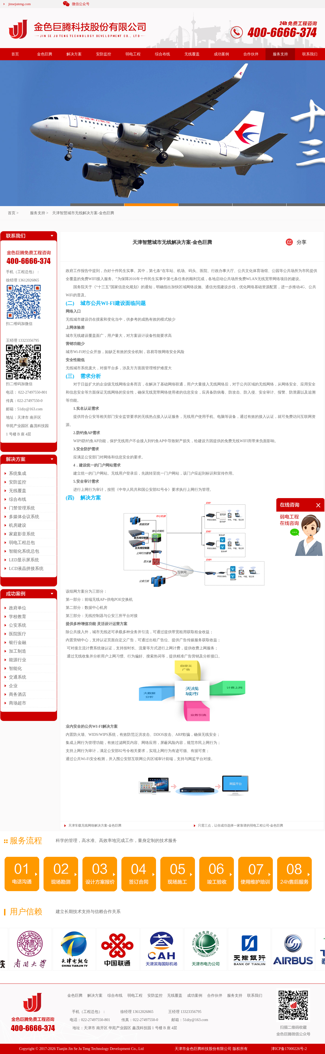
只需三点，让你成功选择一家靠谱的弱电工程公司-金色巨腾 (240, 825)
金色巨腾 (44, 54)
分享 (301, 242)
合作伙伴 (250, 54)
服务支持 (280, 54)
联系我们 (309, 54)
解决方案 (74, 54)
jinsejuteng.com (19, 4)
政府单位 (17, 608)
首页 (15, 54)
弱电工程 (133, 54)
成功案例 (221, 54)
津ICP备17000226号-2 (289, 1049)
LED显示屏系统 (24, 560)
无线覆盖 (192, 54)
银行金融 (17, 642)
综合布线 (162, 54)
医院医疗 (17, 634)
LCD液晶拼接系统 (26, 568)
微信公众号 (80, 4)
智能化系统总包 (24, 551)
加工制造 (17, 651)
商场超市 (17, 703)
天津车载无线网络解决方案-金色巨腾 (94, 825)
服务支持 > (39, 213)
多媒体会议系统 (24, 516)
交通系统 (17, 677)
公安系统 (17, 625)
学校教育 (17, 616)
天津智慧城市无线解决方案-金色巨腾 (83, 213)
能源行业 (17, 659)
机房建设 (17, 525)
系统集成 (17, 473)
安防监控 (103, 54)
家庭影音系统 (22, 534)
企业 (13, 685)
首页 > (13, 213)
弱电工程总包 (22, 542)
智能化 (15, 668)
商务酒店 (17, 694)
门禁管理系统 (22, 508)
